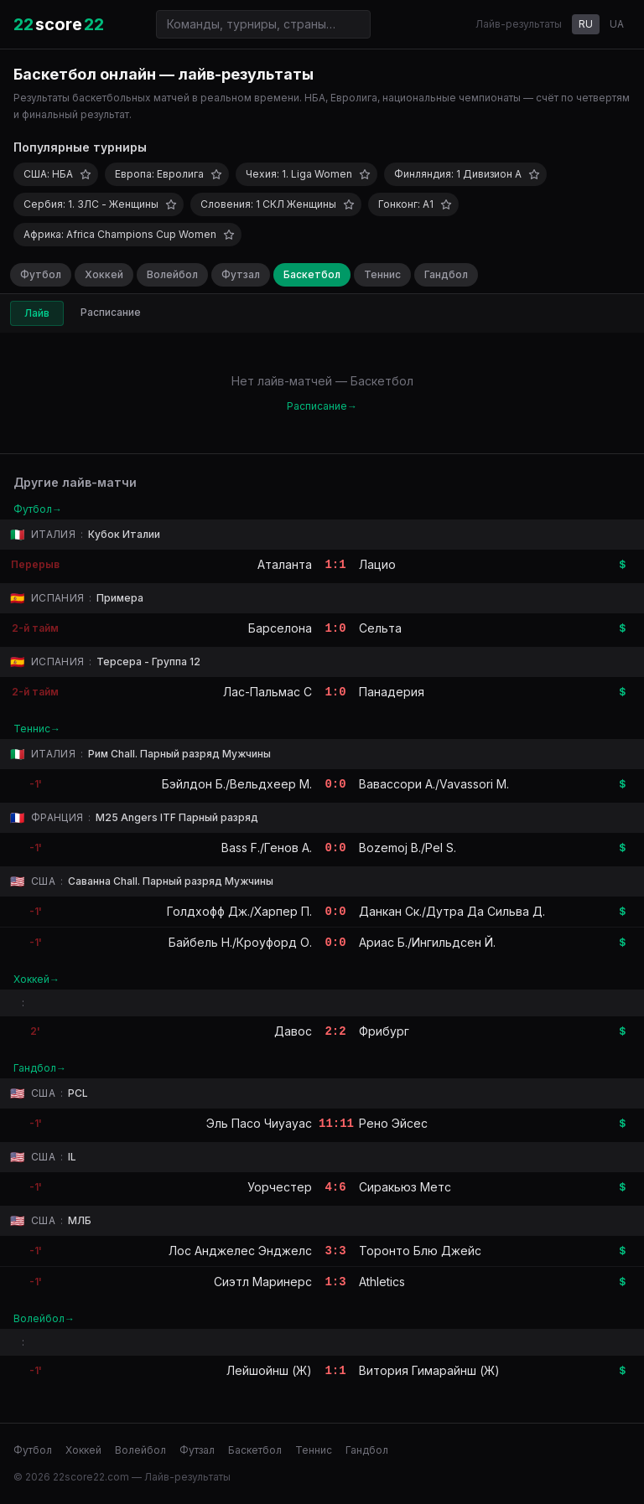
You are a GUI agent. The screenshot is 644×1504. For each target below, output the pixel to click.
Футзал (240, 274)
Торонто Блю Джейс (420, 1250)
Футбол (40, 274)
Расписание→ (322, 406)
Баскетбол (311, 274)
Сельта (380, 628)
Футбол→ (37, 509)
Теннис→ (36, 728)
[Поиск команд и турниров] (263, 24)
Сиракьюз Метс (405, 1187)
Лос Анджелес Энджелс (240, 1250)
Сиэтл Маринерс (263, 1281)
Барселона (280, 628)
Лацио (377, 564)
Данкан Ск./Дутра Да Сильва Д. (452, 911)
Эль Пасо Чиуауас (259, 1123)
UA (617, 24)
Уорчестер (279, 1187)
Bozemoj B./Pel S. (407, 847)
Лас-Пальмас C (267, 692)
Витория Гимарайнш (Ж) (429, 1370)
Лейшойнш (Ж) (269, 1370)
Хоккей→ (36, 979)
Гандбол (446, 274)
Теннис (382, 274)
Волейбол (172, 274)
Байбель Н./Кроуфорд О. (240, 942)
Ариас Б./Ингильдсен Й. (427, 942)
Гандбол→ (39, 1068)
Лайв (36, 313)
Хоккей (104, 274)
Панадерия (391, 692)
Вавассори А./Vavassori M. (434, 784)
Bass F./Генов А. (266, 847)
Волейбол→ (44, 1318)
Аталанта (284, 564)
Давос (293, 1031)
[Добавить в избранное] (85, 174)
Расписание (110, 312)
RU (586, 24)
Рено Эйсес (393, 1123)
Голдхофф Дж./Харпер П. (239, 911)
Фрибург (384, 1031)
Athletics (382, 1281)
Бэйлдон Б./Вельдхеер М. (237, 784)
